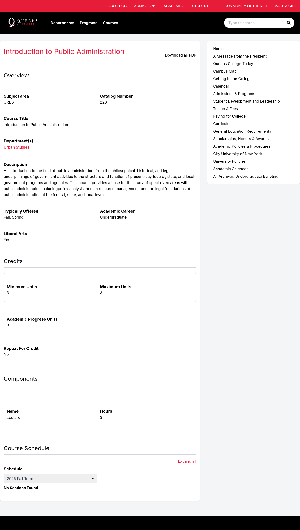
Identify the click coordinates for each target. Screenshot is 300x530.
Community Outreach (246, 6)
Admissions (145, 6)
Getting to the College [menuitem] (232, 78)
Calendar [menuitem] (221, 86)
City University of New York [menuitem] (237, 153)
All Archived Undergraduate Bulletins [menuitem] (245, 176)
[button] (289, 23)
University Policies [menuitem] (229, 161)
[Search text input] (259, 23)
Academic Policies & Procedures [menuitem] (241, 146)
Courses (110, 22)
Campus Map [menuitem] (224, 71)
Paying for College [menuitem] (229, 116)
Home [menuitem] (218, 48)
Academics (174, 6)
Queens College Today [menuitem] (233, 63)
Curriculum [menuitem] (222, 123)
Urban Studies (17, 147)
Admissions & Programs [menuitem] (234, 93)
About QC (117, 6)
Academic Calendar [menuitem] (230, 168)
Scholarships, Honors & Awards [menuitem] (241, 138)
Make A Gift (285, 6)
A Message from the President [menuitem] (240, 56)
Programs (89, 22)
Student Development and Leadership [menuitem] (246, 101)
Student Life (204, 6)
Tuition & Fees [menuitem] (225, 108)
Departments (62, 22)
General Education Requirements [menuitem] (242, 131)
